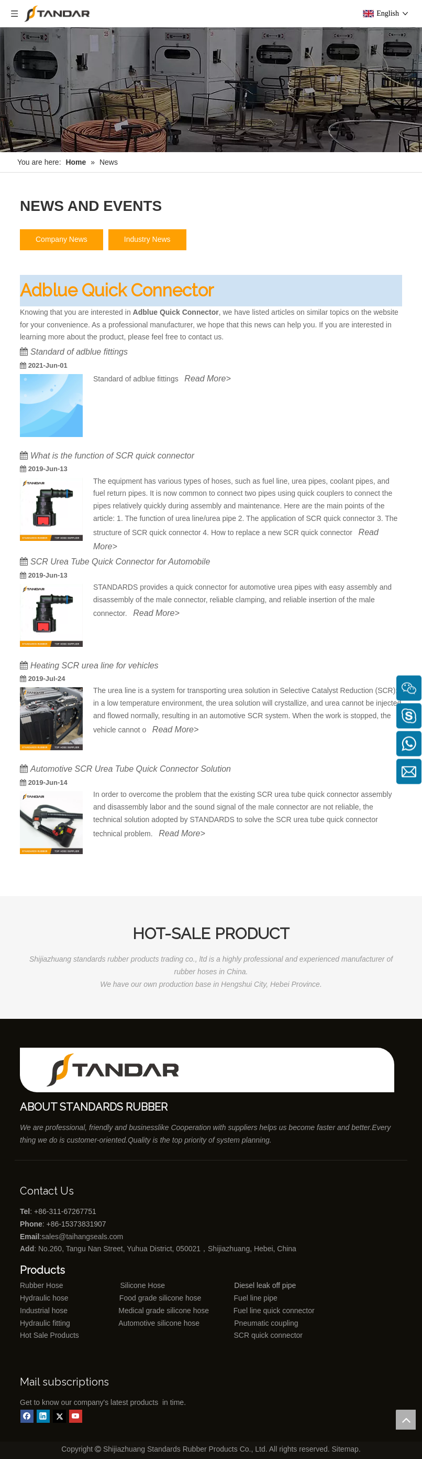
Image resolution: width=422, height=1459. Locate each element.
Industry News (147, 239)
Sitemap (345, 1449)
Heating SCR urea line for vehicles (94, 665)
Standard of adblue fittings (79, 351)
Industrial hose (44, 1310)
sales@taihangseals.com (83, 1236)
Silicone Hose (121, 1285)
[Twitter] (59, 1416)
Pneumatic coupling (266, 1323)
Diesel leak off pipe (265, 1285)
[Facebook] (27, 1416)
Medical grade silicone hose (163, 1310)
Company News (61, 239)
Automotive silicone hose (140, 1323)
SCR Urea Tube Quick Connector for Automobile (120, 561)
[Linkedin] (43, 1416)
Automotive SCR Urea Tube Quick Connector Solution (130, 768)
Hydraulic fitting (45, 1323)
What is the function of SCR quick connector (112, 455)
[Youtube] (75, 1416)
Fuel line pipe (255, 1298)
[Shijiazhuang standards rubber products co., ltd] (119, 1070)
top (406, 1420)
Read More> (207, 378)
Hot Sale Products (49, 1335)
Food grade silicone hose (161, 1298)
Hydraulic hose (44, 1298)
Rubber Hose (41, 1285)
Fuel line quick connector (274, 1310)
